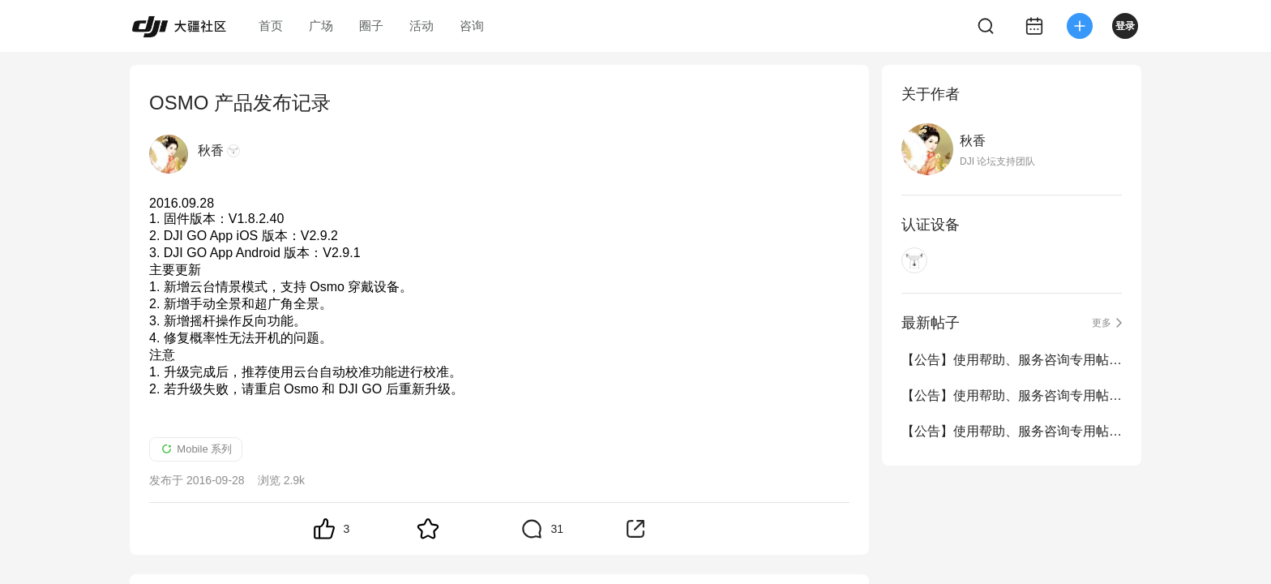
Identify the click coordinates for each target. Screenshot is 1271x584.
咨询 (472, 25)
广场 (321, 25)
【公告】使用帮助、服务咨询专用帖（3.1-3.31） (1011, 395)
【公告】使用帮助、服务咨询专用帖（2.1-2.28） (1011, 431)
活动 (421, 25)
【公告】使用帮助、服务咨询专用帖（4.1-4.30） (1011, 360)
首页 (271, 25)
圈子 (371, 25)
